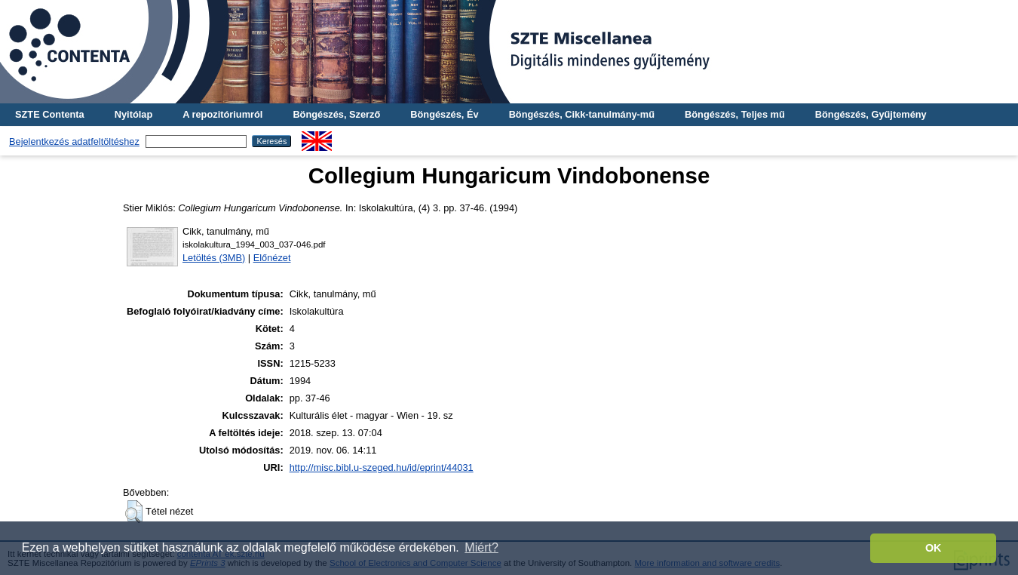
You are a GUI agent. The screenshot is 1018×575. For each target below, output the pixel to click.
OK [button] (933, 548)
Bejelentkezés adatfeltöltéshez (74, 141)
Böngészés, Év (444, 114)
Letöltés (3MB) (213, 257)
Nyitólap (133, 114)
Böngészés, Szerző (336, 114)
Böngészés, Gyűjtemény (871, 114)
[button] (134, 511)
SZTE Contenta (49, 114)
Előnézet (272, 257)
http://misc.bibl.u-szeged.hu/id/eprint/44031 (382, 467)
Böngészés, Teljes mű (735, 114)
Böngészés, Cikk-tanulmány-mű (582, 114)
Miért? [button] (481, 547)
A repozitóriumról (222, 114)
